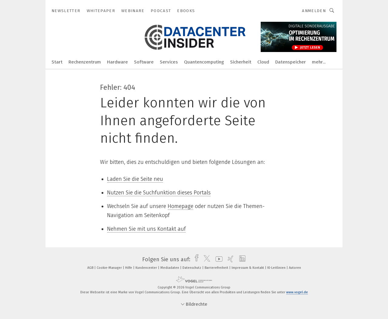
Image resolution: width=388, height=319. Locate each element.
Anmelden (314, 10)
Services (169, 62)
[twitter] (205, 259)
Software (144, 62)
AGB (90, 268)
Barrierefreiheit (217, 268)
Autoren (295, 268)
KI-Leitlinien (276, 268)
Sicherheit (240, 62)
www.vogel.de (297, 292)
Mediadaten (170, 268)
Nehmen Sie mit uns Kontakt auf (146, 229)
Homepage (180, 206)
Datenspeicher (290, 62)
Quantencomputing (204, 62)
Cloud (263, 62)
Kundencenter (146, 268)
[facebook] (195, 259)
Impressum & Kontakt (248, 268)
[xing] (229, 259)
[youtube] (217, 259)
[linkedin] (241, 259)
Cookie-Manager (110, 268)
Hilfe (129, 268)
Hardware (117, 62)
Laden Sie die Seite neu (135, 179)
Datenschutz (192, 268)
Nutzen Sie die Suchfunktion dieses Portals (159, 192)
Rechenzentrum (85, 62)
